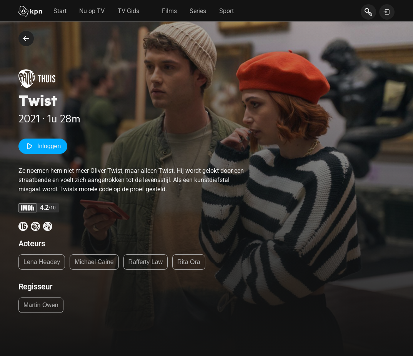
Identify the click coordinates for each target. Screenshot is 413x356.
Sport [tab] (226, 11)
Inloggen (43, 146)
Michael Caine (94, 262)
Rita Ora (188, 262)
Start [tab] (60, 11)
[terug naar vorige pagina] (26, 38)
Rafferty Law (145, 262)
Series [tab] (198, 11)
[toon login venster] (387, 12)
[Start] (30, 12)
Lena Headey (41, 262)
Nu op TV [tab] (92, 11)
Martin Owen (40, 305)
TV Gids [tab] (128, 11)
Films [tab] (169, 11)
